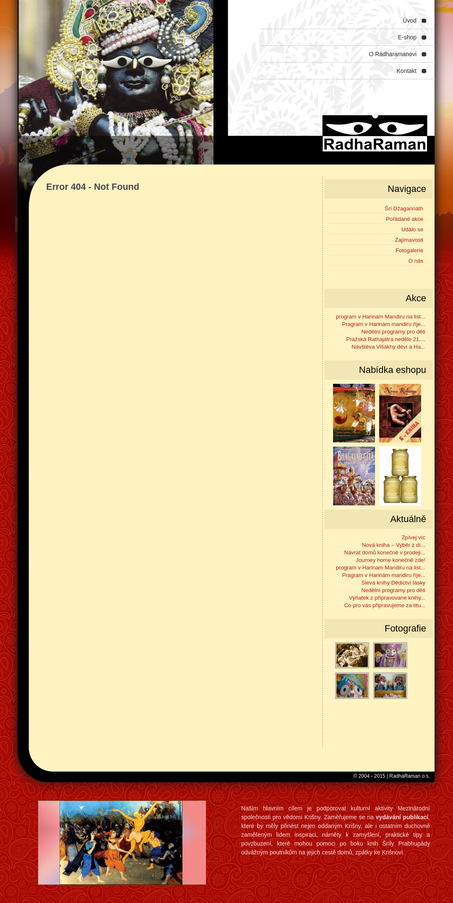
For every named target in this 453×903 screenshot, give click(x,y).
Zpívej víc (413, 537)
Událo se (412, 229)
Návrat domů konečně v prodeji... (384, 552)
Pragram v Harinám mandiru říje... (383, 324)
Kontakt (407, 70)
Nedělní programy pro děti (393, 332)
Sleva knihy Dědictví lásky (393, 583)
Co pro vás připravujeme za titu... (385, 605)
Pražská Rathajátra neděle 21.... (385, 339)
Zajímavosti (409, 240)
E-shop (407, 37)
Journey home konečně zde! (390, 560)
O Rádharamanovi (393, 54)
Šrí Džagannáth (404, 208)
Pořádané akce (404, 219)
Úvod (410, 20)
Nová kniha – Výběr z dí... (393, 545)
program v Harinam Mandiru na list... (380, 316)
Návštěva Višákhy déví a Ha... (388, 347)
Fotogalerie (409, 250)
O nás (416, 261)
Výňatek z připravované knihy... (387, 598)
